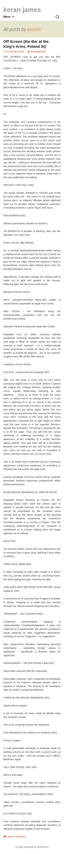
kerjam (34, 29)
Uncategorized (37, 51)
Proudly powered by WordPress (32, 847)
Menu (7, 16)
